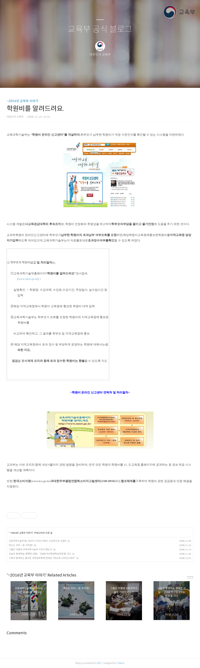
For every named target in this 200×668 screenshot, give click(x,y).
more (190, 576)
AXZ (99, 663)
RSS (106, 80)
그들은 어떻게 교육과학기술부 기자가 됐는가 (30, 549)
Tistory (120, 663)
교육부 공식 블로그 (100, 29)
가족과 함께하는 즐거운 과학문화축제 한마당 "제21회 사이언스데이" (42, 558)
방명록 (93, 80)
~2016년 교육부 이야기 (22, 101)
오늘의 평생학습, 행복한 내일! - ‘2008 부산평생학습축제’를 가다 (40, 553)
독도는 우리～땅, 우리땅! (21, 545)
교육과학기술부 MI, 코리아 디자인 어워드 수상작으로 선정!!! (37, 540)
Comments (17, 633)
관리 (119, 80)
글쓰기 (80, 80)
